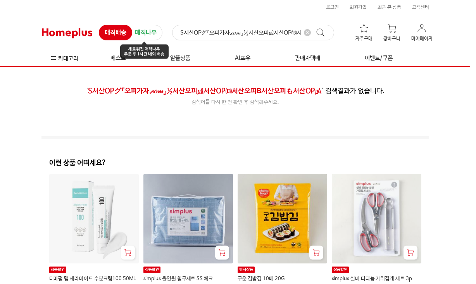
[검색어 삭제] (307, 32)
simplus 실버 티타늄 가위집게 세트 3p (372, 279)
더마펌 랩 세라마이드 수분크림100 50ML (92, 279)
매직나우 (146, 33)
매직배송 (115, 32)
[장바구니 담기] (128, 253)
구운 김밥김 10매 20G (261, 279)
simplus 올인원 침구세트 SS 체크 (178, 279)
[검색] (253, 33)
